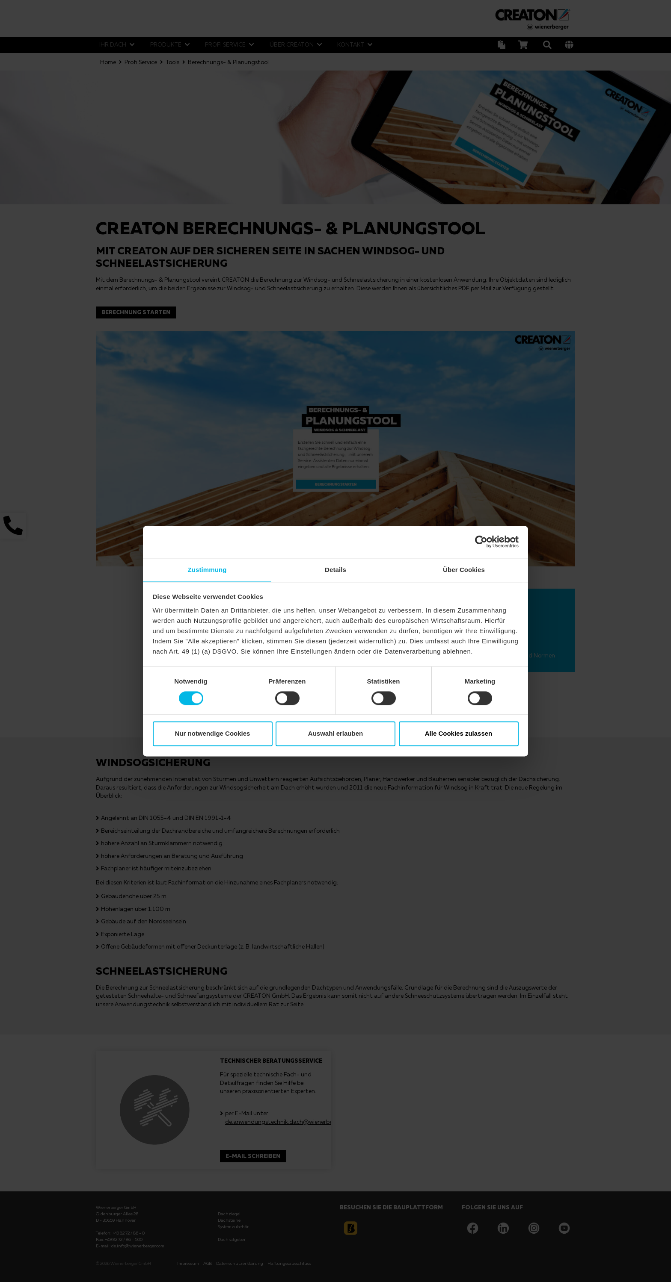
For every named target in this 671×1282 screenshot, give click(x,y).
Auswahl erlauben (335, 734)
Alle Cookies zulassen (459, 734)
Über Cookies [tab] (464, 569)
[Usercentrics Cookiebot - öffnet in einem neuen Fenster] (481, 541)
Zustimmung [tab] (207, 569)
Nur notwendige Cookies (212, 734)
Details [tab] (335, 569)
